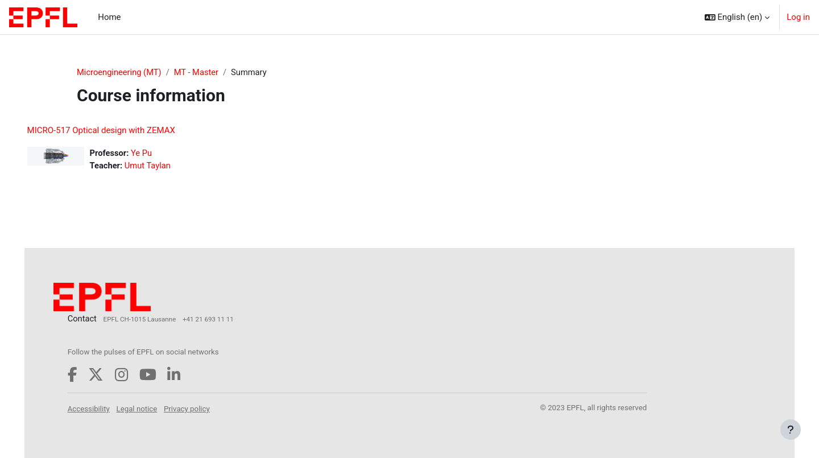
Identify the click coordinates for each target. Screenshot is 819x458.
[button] (737, 17)
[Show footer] (790, 429)
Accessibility (105, 408)
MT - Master (198, 72)
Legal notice (153, 408)
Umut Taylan (165, 166)
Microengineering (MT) (120, 72)
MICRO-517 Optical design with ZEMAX (117, 131)
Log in (798, 17)
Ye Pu (158, 153)
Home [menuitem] (109, 17)
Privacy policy (204, 408)
